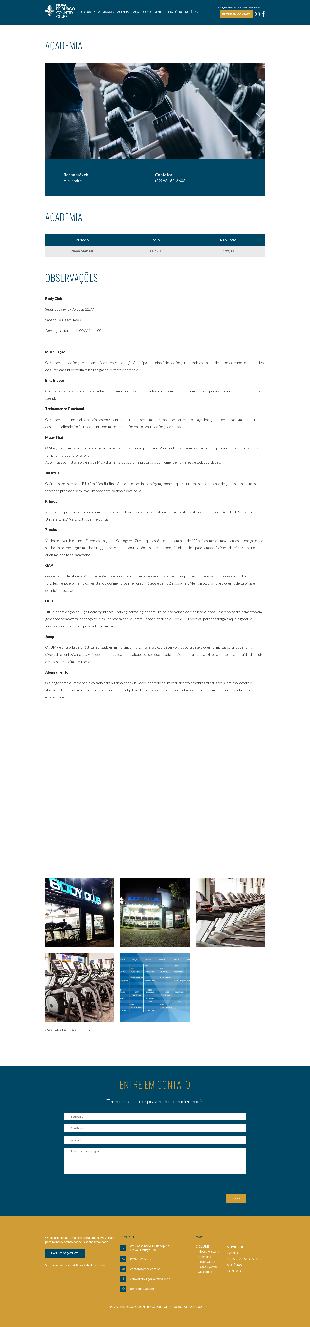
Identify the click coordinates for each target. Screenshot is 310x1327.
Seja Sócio (205, 1271)
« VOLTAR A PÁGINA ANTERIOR (67, 1030)
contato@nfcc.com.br (145, 1269)
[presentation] (94, 1186)
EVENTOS (234, 1253)
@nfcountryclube (142, 1288)
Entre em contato (236, 14)
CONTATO (235, 1271)
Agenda (123, 12)
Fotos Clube (206, 1261)
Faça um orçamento (65, 1253)
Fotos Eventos (208, 1266)
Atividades (106, 12)
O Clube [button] (87, 12)
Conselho (204, 1256)
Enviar (236, 1199)
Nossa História (208, 1251)
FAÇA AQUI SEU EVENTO (245, 1259)
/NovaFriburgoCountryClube (150, 1279)
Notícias (191, 12)
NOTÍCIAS (234, 1265)
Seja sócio (174, 12)
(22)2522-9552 (140, 1259)
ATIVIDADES (236, 1247)
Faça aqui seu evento (148, 12)
